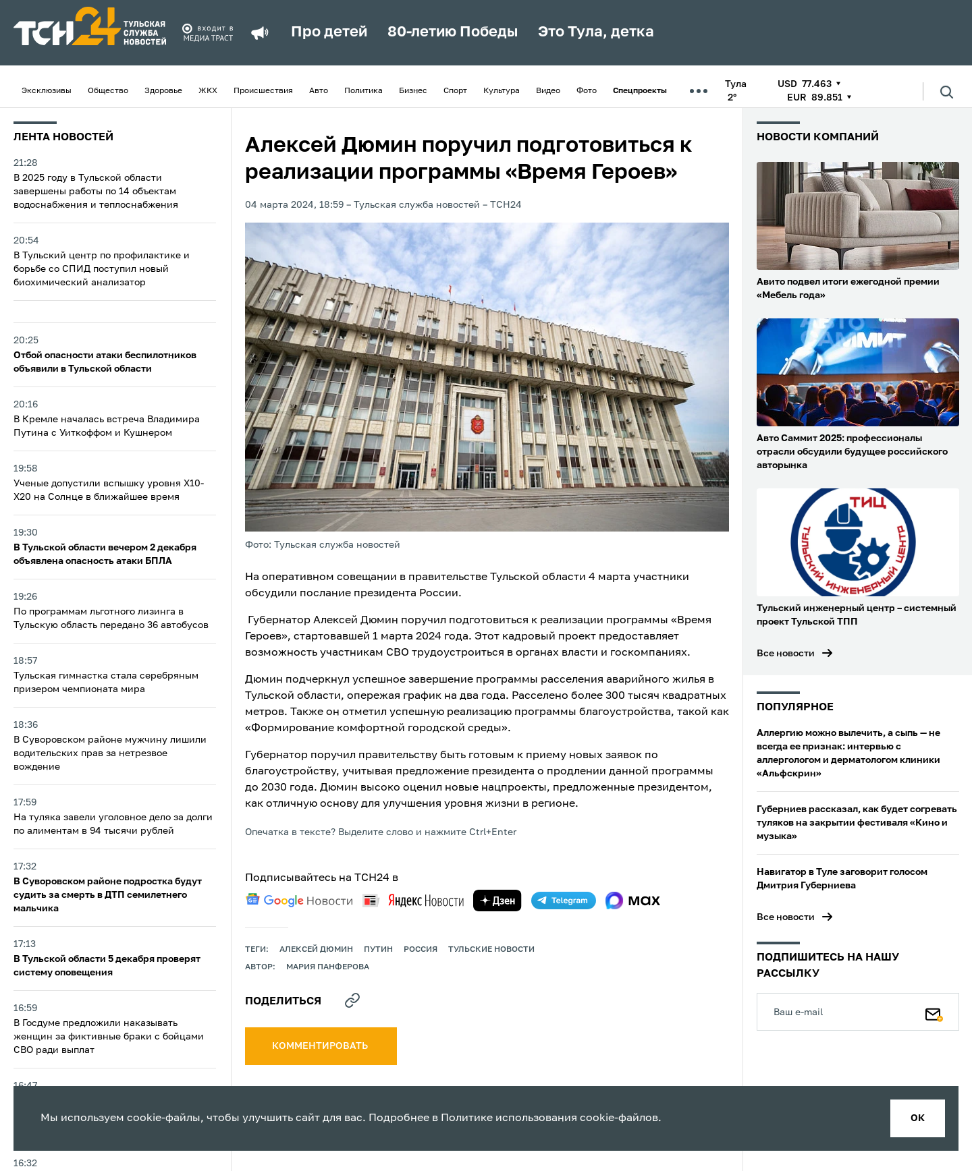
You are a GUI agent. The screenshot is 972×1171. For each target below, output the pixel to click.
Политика (363, 91)
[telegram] (563, 900)
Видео (548, 91)
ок (918, 1118)
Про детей (329, 32)
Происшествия (263, 91)
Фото (586, 91)
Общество (108, 91)
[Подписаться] (934, 1012)
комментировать (321, 1046)
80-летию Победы (452, 32)
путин (378, 950)
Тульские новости (491, 950)
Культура (501, 91)
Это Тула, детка (596, 32)
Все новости (786, 653)
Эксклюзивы (47, 91)
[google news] (299, 900)
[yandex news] (413, 900)
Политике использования (509, 1118)
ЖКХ (207, 91)
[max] (632, 900)
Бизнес (413, 91)
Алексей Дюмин (316, 950)
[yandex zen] (497, 900)
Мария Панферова (327, 967)
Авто (318, 91)
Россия (420, 950)
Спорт (455, 91)
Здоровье (163, 91)
